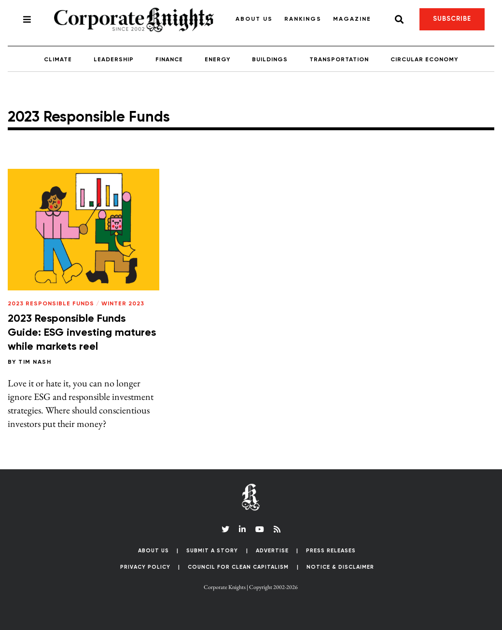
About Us (254, 19)
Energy (217, 60)
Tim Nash (34, 362)
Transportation (339, 60)
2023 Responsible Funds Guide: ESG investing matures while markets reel (82, 333)
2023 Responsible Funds (51, 304)
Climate (58, 60)
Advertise (272, 550)
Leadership (114, 60)
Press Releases (331, 550)
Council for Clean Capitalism (238, 567)
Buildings (270, 60)
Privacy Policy (145, 567)
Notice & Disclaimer (340, 567)
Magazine (352, 19)
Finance (169, 60)
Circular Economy (424, 60)
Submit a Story (212, 550)
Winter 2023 (122, 304)
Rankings (302, 19)
